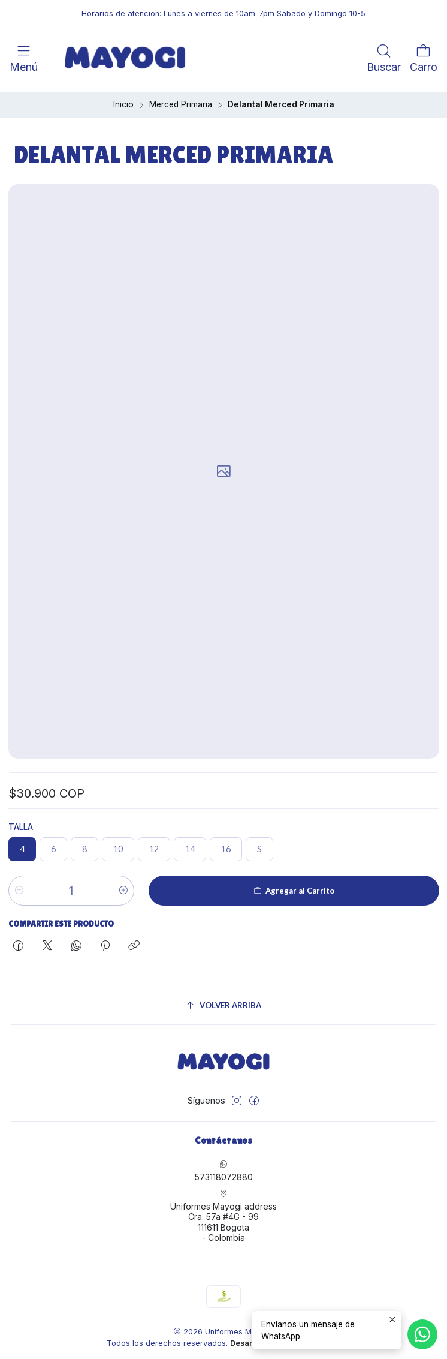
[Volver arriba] (223, 1001)
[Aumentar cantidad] (123, 886)
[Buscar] (383, 58)
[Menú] (23, 58)
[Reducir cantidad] (19, 886)
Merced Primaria (180, 101)
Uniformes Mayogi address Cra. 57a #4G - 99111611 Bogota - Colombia (223, 1212)
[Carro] (423, 58)
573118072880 (224, 1167)
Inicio (123, 101)
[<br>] (46, 58)
